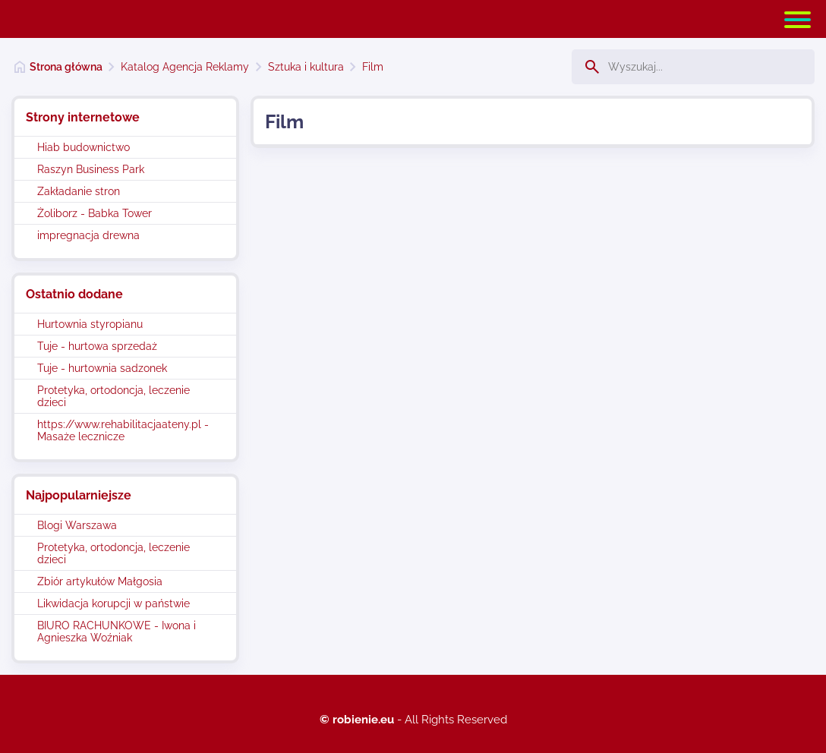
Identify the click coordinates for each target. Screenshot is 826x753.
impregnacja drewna (88, 235)
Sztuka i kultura (306, 67)
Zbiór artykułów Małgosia (99, 581)
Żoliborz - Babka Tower (94, 213)
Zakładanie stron (78, 191)
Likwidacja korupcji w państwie (113, 603)
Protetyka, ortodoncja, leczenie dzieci (113, 396)
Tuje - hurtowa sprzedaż (97, 346)
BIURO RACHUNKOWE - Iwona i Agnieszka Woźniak (116, 631)
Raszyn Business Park (90, 169)
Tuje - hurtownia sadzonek (102, 368)
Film (372, 67)
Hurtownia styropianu (90, 324)
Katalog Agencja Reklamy (185, 67)
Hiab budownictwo (83, 147)
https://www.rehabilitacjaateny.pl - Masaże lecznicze (123, 430)
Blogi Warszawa (77, 525)
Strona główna (66, 67)
